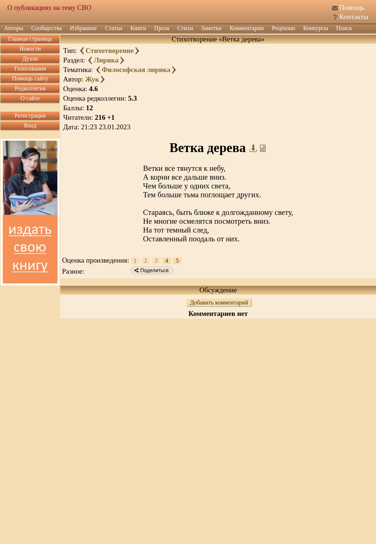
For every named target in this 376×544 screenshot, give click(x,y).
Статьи (113, 28)
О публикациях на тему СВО (49, 7)
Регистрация (30, 115)
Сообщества (46, 28)
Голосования (30, 68)
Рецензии (283, 28)
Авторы (13, 28)
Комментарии (246, 28)
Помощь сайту (30, 78)
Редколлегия (30, 88)
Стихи (185, 28)
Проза (161, 28)
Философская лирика (136, 69)
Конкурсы (315, 28)
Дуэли (30, 58)
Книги (138, 28)
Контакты (353, 17)
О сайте (30, 98)
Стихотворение (110, 50)
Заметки (211, 28)
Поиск (344, 28)
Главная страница (30, 39)
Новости (30, 49)
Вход (30, 125)
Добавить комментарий (219, 302)
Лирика (106, 60)
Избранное (83, 28)
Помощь (351, 7)
